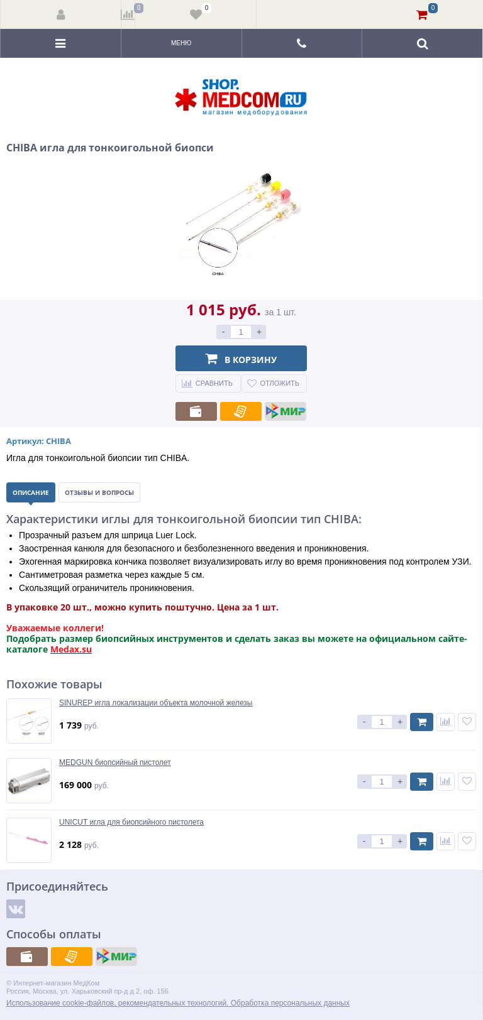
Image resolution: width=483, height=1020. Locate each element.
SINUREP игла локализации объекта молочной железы (156, 702)
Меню (181, 43)
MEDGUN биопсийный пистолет (115, 762)
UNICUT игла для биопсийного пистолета (131, 822)
